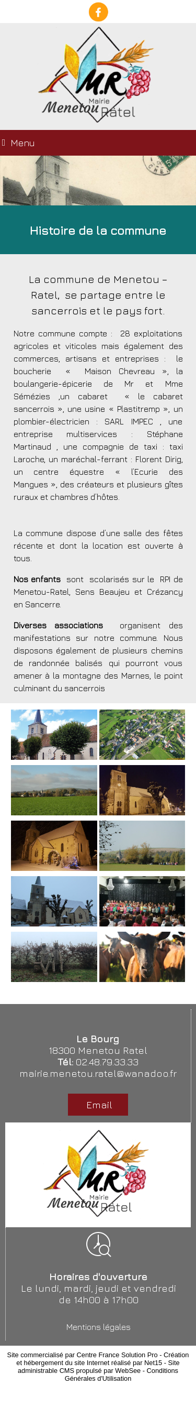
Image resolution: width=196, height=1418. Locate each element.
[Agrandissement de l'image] (54, 756)
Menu (22, 142)
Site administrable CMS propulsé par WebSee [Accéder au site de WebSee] (99, 1367)
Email (98, 1104)
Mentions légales (98, 1327)
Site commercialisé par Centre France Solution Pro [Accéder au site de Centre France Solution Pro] (82, 1355)
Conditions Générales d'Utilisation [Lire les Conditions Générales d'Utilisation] (121, 1374)
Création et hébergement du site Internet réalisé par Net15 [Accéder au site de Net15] (102, 1359)
